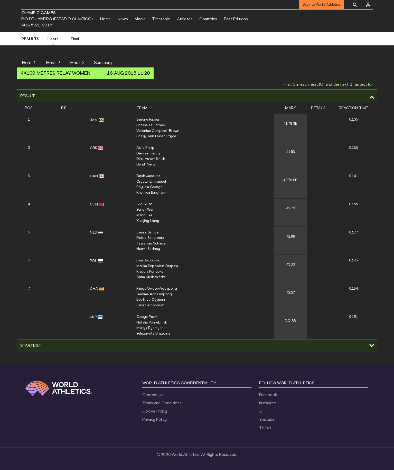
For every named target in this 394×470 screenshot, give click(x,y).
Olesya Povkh (147, 316)
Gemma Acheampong (154, 294)
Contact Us (152, 394)
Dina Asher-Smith (150, 158)
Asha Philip (145, 147)
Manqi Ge (144, 215)
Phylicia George (149, 186)
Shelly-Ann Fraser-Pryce (156, 136)
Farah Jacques (148, 175)
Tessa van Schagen (151, 243)
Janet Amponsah (150, 305)
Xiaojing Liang (147, 220)
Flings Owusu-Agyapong (156, 288)
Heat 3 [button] (77, 62)
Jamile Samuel (147, 232)
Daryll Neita (146, 164)
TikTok (265, 427)
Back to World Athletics (321, 4)
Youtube (267, 419)
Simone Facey (147, 119)
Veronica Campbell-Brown (157, 130)
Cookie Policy (154, 411)
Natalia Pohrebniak (151, 322)
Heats (53, 38)
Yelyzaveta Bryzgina (153, 333)
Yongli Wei (144, 209)
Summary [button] (103, 62)
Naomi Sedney (148, 248)
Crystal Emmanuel (151, 181)
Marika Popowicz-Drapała (157, 265)
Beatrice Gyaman (150, 299)
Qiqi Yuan (144, 204)
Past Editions (236, 18)
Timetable (161, 18)
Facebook (268, 394)
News (123, 18)
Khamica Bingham (150, 192)
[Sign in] (368, 4)
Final (75, 38)
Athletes (185, 18)
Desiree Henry (148, 153)
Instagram (267, 402)
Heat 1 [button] (29, 62)
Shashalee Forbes (150, 125)
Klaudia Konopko (149, 271)
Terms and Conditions (162, 402)
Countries (208, 18)
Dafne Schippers (150, 237)
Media (140, 18)
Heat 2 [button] (53, 62)
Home (105, 18)
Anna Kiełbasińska (151, 277)
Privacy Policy (154, 419)
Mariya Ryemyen (150, 327)
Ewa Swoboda (147, 260)
